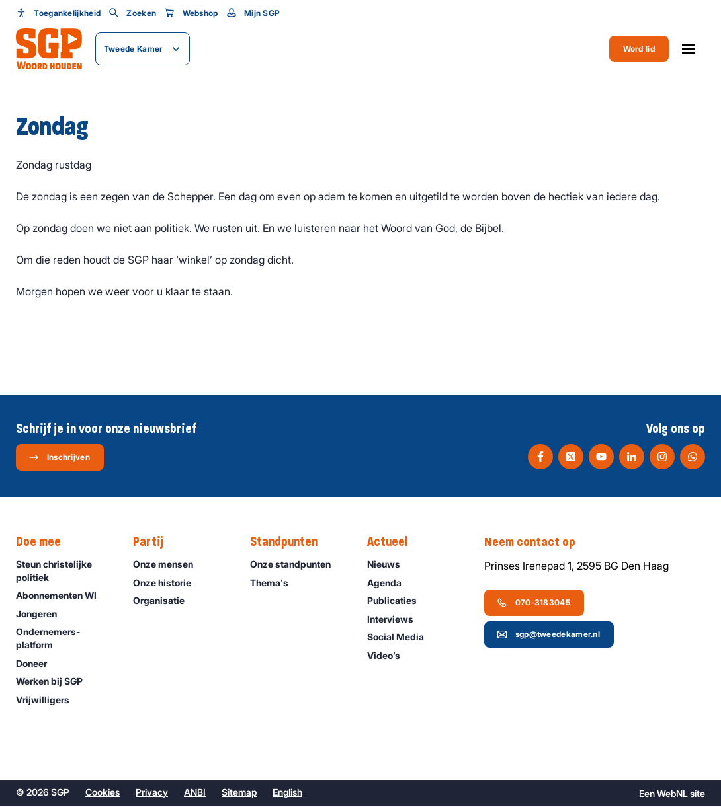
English (287, 792)
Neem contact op (536, 543)
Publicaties (398, 601)
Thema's (275, 583)
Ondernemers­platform (63, 638)
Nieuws (389, 564)
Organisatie (164, 601)
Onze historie (168, 583)
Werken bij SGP (55, 681)
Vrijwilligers (48, 700)
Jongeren (42, 614)
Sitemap (239, 792)
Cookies (102, 792)
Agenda (390, 583)
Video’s (389, 656)
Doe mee (45, 543)
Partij (155, 543)
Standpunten (290, 543)
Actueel (394, 543)
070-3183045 (533, 602)
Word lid (639, 49)
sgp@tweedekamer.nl (548, 634)
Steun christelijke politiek (63, 571)
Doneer (37, 664)
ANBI (195, 792)
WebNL (672, 794)
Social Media (401, 637)
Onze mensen (169, 564)
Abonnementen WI (62, 596)
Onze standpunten (296, 564)
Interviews (396, 619)
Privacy (152, 792)
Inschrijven (59, 457)
